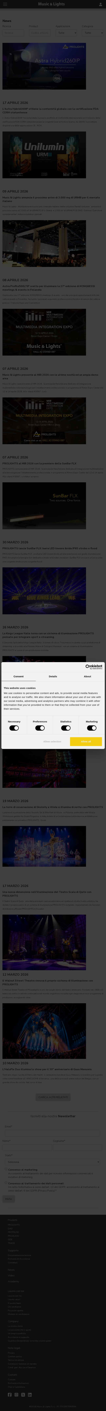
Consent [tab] (19, 676)
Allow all (86, 741)
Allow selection (52, 741)
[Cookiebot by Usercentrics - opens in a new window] (88, 667)
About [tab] (87, 676)
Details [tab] (53, 676)
